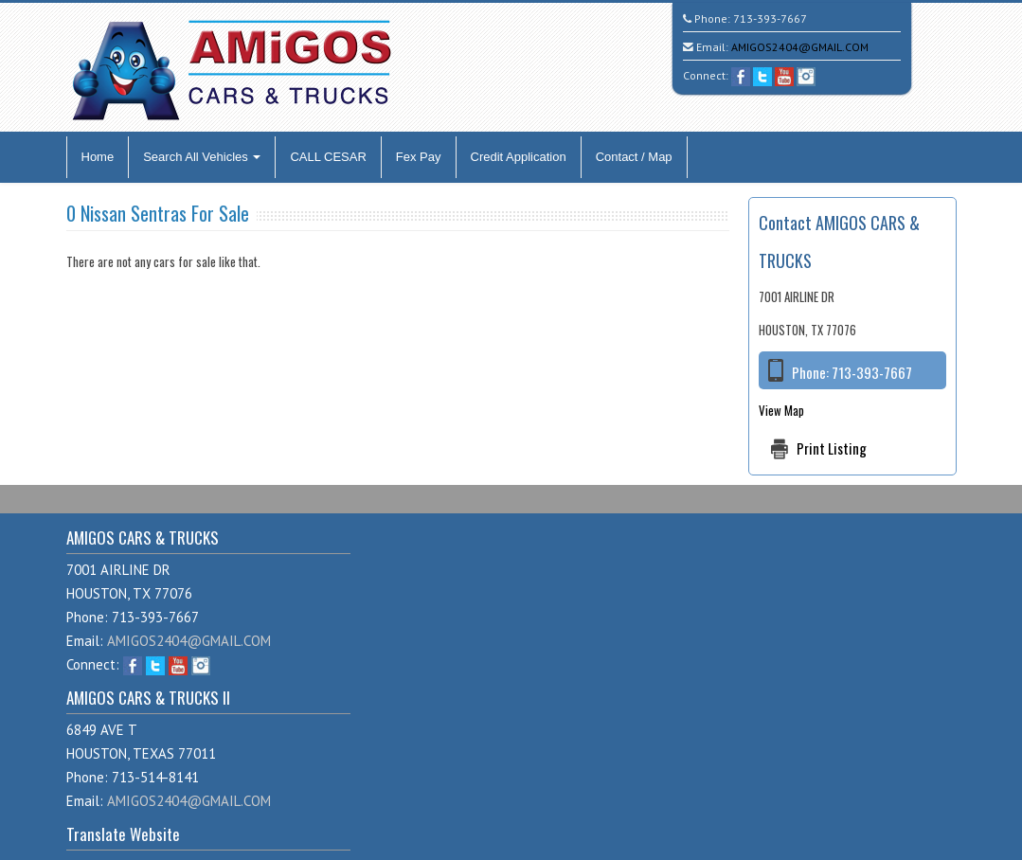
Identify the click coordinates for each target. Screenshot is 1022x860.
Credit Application (518, 157)
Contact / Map (634, 157)
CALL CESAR (328, 157)
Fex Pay (418, 157)
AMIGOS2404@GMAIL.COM (800, 47)
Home (98, 157)
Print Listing (832, 448)
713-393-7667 (770, 18)
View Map (781, 410)
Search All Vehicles (201, 157)
